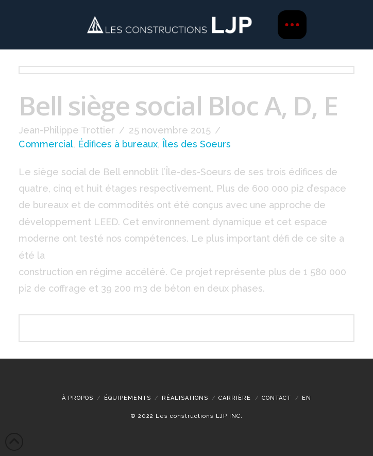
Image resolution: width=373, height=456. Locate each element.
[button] (292, 24)
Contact (276, 398)
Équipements (127, 398)
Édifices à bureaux (118, 144)
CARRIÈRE (234, 398)
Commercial (46, 144)
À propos (77, 398)
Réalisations (185, 398)
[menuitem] (306, 398)
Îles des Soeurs (196, 144)
